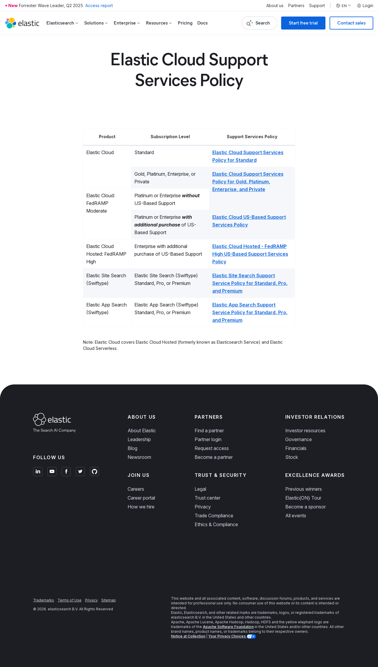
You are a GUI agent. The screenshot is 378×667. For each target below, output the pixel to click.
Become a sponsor (305, 507)
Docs (202, 23)
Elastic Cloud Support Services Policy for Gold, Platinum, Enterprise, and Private (248, 181)
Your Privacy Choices (227, 636)
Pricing (185, 23)
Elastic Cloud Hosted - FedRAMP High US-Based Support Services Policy (250, 254)
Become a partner (214, 457)
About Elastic (142, 430)
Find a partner (209, 430)
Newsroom (139, 457)
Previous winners (303, 489)
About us (275, 6)
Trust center (207, 498)
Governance (298, 439)
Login (365, 5)
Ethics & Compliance (216, 524)
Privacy (203, 507)
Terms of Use (70, 600)
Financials (296, 448)
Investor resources (305, 430)
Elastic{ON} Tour (303, 498)
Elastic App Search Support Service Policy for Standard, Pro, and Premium (250, 312)
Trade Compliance (214, 515)
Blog (132, 448)
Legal (200, 489)
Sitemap (108, 600)
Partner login (208, 439)
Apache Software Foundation (228, 626)
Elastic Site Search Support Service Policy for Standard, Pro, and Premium (250, 283)
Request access (212, 448)
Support (317, 6)
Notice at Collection (188, 636)
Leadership (139, 439)
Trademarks (43, 600)
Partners (296, 6)
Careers (136, 489)
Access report (99, 5)
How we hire (141, 507)
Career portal (141, 498)
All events (295, 515)
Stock (291, 457)
